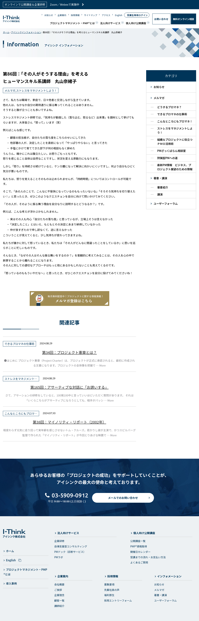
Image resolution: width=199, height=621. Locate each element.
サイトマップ (90, 14)
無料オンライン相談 (183, 18)
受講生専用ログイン (137, 14)
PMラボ (58, 556)
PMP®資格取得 (138, 545)
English (118, 14)
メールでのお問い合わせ (123, 500)
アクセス (106, 14)
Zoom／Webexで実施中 (67, 4)
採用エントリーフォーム (118, 600)
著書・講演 (160, 177)
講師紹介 (59, 605)
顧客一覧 (59, 600)
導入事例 (11, 583)
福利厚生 (109, 594)
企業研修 (59, 540)
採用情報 (75, 14)
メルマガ (159, 97)
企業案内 (62, 14)
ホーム (6, 31)
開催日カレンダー (140, 551)
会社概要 (59, 583)
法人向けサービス (110, 22)
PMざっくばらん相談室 (171, 150)
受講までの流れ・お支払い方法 (148, 556)
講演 (160, 194)
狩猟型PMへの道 (167, 157)
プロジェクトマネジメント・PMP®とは (72, 22)
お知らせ (48, 14)
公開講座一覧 (137, 540)
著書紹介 (162, 186)
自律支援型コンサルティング (70, 545)
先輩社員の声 (111, 589)
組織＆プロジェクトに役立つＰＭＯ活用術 (174, 141)
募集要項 (109, 583)
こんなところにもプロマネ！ (174, 120)
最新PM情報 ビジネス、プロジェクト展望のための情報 (174, 166)
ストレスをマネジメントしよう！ (174, 130)
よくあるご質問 (139, 562)
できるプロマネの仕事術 (172, 113)
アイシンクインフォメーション (26, 31)
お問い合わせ (161, 18)
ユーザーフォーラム (166, 203)
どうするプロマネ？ (169, 106)
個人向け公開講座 (136, 22)
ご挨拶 (58, 589)
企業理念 (59, 594)
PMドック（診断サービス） (70, 551)
